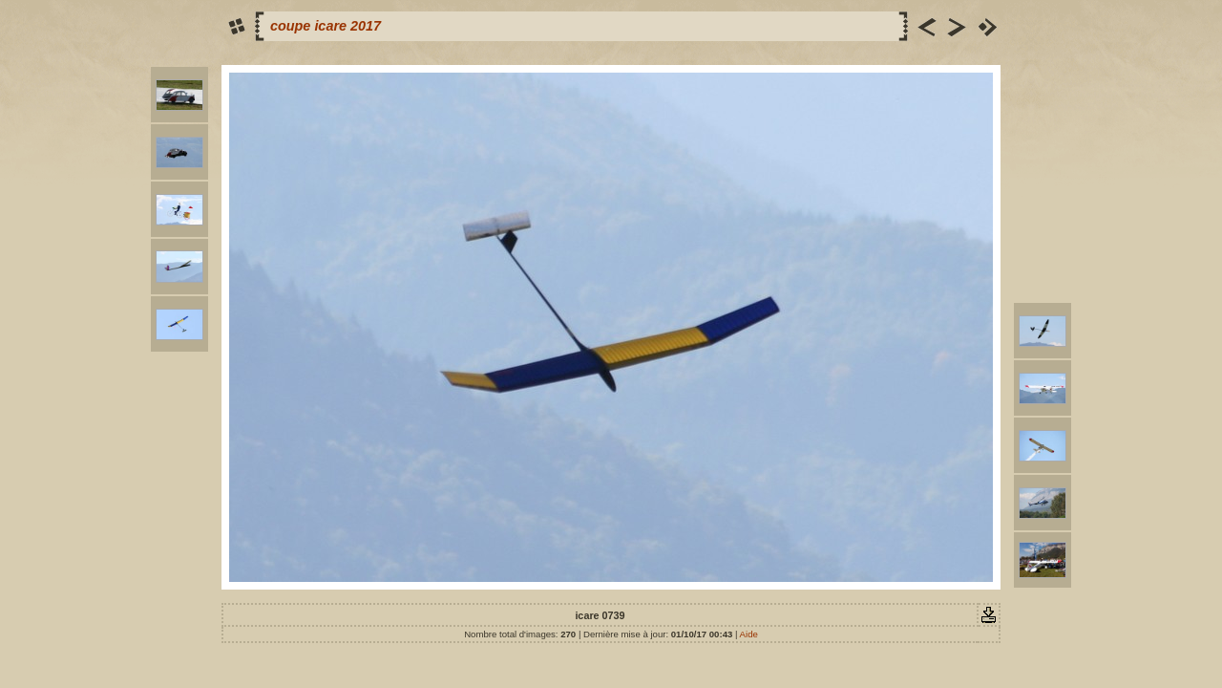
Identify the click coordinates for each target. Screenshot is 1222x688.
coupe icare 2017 (325, 25)
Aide (749, 634)
